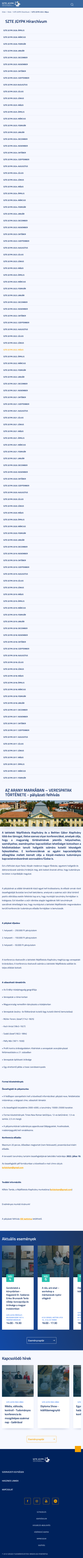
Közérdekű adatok (41, 1532)
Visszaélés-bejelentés (41, 1525)
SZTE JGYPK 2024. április (13, 193)
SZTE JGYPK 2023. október (14, 234)
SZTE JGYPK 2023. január (13, 295)
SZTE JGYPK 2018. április (13, 682)
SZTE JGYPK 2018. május (13, 676)
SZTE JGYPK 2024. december (15, 139)
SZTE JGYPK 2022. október (14, 315)
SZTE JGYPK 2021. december (15, 383)
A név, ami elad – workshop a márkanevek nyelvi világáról (51, 1293)
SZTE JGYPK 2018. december (15, 628)
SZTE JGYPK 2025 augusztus (15, 84)
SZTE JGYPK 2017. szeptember (16, 730)
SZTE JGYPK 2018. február (14, 696)
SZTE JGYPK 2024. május (13, 186)
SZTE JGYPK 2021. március (14, 445)
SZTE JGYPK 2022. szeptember (16, 322)
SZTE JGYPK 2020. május (13, 512)
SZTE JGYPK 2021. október (14, 397)
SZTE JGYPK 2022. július (13, 336)
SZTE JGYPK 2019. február (14, 614)
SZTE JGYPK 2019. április (13, 601)
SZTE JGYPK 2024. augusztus (15, 166)
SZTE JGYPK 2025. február (14, 125)
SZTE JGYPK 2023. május (13, 268)
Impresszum (41, 1538)
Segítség (41, 1545)
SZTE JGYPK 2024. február (14, 207)
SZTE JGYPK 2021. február (14, 451)
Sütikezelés (41, 1512)
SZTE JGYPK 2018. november (15, 635)
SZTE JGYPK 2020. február (14, 533)
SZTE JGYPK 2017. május (13, 757)
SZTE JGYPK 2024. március (14, 200)
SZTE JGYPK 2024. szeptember (16, 159)
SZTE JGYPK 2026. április (13, 30)
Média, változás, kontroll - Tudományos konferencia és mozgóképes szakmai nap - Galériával (18, 1414)
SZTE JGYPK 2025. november (15, 64)
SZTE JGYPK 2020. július (13, 499)
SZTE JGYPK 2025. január (13, 132)
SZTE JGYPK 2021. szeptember (16, 404)
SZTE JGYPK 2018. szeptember (16, 648)
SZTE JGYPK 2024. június (13, 180)
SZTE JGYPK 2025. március (14, 118)
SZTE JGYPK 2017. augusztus (15, 737)
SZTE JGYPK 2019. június (13, 587)
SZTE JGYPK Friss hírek (14, 1402)
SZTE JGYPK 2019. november (15, 553)
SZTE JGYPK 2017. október (14, 723)
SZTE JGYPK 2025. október (14, 71)
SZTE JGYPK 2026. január (13, 50)
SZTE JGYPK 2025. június (13, 98)
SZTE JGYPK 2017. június (13, 750)
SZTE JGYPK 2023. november (15, 227)
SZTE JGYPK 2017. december (15, 710)
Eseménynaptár (36, 1340)
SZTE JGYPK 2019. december (15, 546)
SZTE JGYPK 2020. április (13, 519)
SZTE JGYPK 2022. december (15, 302)
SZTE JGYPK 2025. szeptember (16, 78)
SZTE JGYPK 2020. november (15, 472)
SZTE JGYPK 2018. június (13, 669)
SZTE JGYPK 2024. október (14, 152)
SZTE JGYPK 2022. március (14, 363)
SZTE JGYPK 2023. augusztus (15, 247)
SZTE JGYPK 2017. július (13, 743)
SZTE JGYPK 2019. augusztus (15, 574)
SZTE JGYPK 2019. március (14, 608)
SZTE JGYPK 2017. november (15, 716)
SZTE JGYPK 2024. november (15, 146)
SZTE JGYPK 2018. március (14, 689)
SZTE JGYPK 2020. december (15, 465)
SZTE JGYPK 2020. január (13, 540)
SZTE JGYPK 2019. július (13, 580)
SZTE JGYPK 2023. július (13, 254)
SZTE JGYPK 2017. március (14, 771)
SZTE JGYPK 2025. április (13, 112)
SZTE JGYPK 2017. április (13, 764)
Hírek (4, 12)
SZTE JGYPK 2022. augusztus (15, 329)
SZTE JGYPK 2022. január (13, 377)
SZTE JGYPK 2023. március (14, 281)
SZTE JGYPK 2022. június (13, 343)
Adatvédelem (41, 1518)
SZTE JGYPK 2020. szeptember (16, 485)
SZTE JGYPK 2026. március (14, 37)
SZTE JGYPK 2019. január (13, 621)
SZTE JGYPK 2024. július (13, 173)
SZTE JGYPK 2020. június (13, 506)
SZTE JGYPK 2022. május (40, 12)
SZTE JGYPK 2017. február (14, 777)
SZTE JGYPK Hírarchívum (21, 12)
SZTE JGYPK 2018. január (13, 703)
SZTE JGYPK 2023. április (13, 275)
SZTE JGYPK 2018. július (13, 662)
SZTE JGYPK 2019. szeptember (16, 567)
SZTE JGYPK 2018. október (14, 642)
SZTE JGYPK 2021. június (13, 424)
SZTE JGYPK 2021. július (13, 417)
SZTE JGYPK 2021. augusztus (15, 411)
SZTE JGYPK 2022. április (13, 356)
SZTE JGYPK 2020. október (14, 478)
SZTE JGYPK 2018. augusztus (15, 655)
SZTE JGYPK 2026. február (14, 44)
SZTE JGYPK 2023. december (15, 220)
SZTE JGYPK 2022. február (14, 370)
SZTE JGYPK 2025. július (13, 91)
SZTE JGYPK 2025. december (15, 57)
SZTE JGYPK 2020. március (14, 526)
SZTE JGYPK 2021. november (15, 390)
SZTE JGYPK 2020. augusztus (15, 492)
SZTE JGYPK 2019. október (14, 560)
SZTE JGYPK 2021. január (13, 458)
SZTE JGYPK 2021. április (13, 438)
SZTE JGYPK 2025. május (13, 105)
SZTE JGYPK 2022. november (15, 309)
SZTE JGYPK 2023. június (13, 261)
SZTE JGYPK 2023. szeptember (16, 241)
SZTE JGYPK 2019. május (13, 594)
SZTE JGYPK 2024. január (13, 214)
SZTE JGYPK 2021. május (13, 431)
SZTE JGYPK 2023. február (14, 288)
